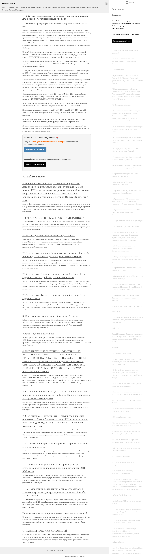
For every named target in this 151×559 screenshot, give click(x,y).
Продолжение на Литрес (122, 41)
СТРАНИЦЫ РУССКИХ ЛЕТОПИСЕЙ (44, 530)
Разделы (60, 550)
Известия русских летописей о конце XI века (48, 235)
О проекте (51, 550)
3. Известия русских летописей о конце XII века (50, 316)
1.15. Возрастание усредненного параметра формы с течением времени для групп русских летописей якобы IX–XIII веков (54, 492)
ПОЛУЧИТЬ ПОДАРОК (35, 149)
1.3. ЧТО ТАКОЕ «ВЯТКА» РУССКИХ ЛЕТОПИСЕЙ (53, 217)
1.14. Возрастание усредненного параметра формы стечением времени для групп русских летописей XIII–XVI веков (54, 468)
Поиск (129, 3)
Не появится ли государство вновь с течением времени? (54, 513)
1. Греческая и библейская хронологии (125, 34)
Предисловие (116, 15)
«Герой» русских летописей (38, 333)
